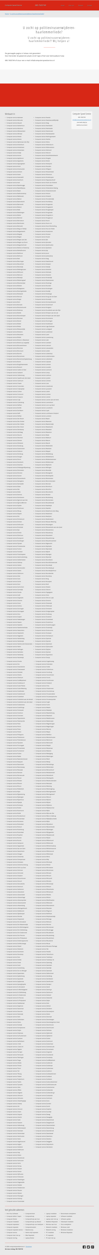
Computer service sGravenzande (16, 903)
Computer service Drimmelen (15, 470)
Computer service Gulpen (14, 617)
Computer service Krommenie (44, 318)
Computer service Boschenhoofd (16, 307)
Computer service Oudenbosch (16, 694)
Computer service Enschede (15, 527)
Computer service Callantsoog (15, 375)
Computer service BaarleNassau (16, 188)
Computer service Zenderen (44, 1008)
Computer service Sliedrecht (15, 949)
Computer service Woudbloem (45, 932)
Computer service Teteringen (15, 1057)
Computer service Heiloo (42, 142)
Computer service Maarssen (43, 421)
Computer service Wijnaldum (44, 824)
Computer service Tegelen (14, 1049)
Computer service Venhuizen (15, 1160)
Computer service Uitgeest (14, 1093)
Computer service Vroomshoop (45, 691)
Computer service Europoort (15, 538)
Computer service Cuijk (13, 400)
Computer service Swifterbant (15, 1041)
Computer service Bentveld (15, 226)
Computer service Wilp (42, 859)
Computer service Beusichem (15, 264)
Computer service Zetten (43, 1014)
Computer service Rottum (14, 827)
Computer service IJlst (41, 239)
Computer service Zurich (43, 1106)
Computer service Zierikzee (44, 1030)
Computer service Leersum (43, 345)
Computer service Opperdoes (44, 655)
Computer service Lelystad (43, 361)
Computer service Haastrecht (15, 633)
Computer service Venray (14, 1166)
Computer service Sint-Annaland (16, 922)
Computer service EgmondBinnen (17, 503)
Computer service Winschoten (44, 870)
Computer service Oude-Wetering (16, 688)
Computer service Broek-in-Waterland (18, 340)
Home (7, 14)
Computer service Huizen (42, 237)
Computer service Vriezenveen (45, 688)
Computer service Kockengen (43, 288)
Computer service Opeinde (43, 638)
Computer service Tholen (14, 1065)
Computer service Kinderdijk (43, 277)
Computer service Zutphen (43, 1109)
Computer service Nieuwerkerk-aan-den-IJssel (48, 527)
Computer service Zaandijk (43, 968)
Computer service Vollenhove (44, 669)
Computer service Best (13, 258)
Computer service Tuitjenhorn (15, 1079)
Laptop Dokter (29, 1238)
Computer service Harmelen (15, 652)
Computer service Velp (13, 1152)
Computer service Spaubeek (15, 979)
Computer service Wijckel (43, 802)
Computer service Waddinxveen (45, 718)
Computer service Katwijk (42, 267)
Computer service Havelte (42, 117)
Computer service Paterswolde (16, 721)
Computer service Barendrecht (16, 201)
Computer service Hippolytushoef (45, 180)
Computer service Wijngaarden (45, 832)
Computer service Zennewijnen (45, 1011)
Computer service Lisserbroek (44, 386)
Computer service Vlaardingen (15, 1179)
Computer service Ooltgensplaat (44, 611)
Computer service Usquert (14, 1114)
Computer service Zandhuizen (44, 981)
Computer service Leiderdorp (43, 353)
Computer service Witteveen (44, 903)
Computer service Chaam (14, 383)
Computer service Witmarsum (44, 892)
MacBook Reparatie (52, 1222)
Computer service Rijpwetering (16, 794)
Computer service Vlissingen (15, 1196)
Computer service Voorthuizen (45, 680)
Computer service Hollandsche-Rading (46, 188)
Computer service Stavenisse (15, 1008)
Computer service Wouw (43, 943)
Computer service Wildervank (44, 843)
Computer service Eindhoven (15, 508)
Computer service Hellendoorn (44, 144)
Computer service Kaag (42, 258)
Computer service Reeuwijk (15, 770)
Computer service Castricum (15, 381)
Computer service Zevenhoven (45, 1025)
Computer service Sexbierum (15, 889)
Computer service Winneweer (44, 867)
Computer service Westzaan (44, 783)
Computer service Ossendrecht (16, 667)
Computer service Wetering (44, 786)
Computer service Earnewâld (15, 484)
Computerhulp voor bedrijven (34, 1224)
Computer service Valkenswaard (16, 1128)
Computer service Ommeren (43, 608)
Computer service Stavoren (15, 1011)
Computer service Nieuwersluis (44, 530)
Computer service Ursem (14, 1112)
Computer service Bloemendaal (16, 283)
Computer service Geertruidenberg (17, 557)
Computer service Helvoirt (43, 153)
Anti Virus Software (12, 1213)
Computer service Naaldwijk (43, 505)
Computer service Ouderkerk (15, 696)
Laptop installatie (51, 1213)
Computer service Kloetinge (43, 283)
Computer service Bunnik (14, 353)
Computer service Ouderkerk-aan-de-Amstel (20, 699)
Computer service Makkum (43, 437)
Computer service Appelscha (15, 161)
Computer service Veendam (15, 1131)
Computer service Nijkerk (42, 552)
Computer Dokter (12, 1219)
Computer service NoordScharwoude (46, 562)
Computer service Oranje (42, 657)
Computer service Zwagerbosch (45, 1122)
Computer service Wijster (43, 838)
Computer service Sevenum (15, 886)
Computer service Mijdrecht (43, 465)
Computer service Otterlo (14, 675)
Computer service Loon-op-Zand (45, 405)
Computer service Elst (13, 516)
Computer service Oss (13, 664)
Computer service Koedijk (42, 291)
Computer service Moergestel (43, 473)
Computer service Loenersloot (44, 402)
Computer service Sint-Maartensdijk (17, 924)
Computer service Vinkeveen (15, 1177)
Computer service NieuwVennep (44, 538)
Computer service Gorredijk (15, 589)
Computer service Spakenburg (15, 976)
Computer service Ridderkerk (15, 789)
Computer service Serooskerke (16, 884)
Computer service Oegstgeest (43, 592)
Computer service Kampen (43, 264)
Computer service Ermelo (14, 532)
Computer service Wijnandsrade (45, 827)
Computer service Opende (43, 641)
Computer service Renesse (14, 772)
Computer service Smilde (14, 960)
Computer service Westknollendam (46, 780)
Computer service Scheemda (15, 856)
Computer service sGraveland (15, 892)
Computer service (12, 1232)
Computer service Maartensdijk (44, 424)
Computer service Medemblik (44, 446)
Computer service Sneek (14, 962)
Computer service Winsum (43, 875)
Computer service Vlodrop (14, 1198)
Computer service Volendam (44, 664)
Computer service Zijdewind (44, 1036)
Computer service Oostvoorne (44, 630)
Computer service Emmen (14, 522)
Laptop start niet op (52, 1219)
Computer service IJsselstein (43, 248)
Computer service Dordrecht (15, 462)
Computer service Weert (43, 759)
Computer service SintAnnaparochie (17, 941)
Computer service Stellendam (15, 1019)
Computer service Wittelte (43, 895)
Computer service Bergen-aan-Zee (17, 239)
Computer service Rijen (13, 791)
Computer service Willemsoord (45, 851)
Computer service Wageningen (45, 726)
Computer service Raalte (14, 756)
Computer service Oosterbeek (44, 619)
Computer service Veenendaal (15, 1133)
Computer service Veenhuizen (15, 1136)
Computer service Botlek (14, 313)
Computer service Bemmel (14, 218)
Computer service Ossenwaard (16, 669)
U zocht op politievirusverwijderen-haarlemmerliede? (27, 14)
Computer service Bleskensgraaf (16, 280)
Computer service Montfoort (43, 486)
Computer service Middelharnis (44, 457)
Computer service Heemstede (44, 128)
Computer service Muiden (42, 494)
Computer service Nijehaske (43, 546)
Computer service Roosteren (15, 821)
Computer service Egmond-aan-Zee (17, 500)
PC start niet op (50, 1238)
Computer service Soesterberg (15, 968)
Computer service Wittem (43, 897)
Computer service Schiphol (15, 875)
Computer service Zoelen (43, 1038)
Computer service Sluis (13, 957)
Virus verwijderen (66, 1224)
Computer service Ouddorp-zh (16, 683)
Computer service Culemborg (15, 402)
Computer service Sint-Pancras (16, 935)
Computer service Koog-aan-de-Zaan (46, 296)
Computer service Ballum (14, 199)
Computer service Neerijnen (43, 516)
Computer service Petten (14, 732)
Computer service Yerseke (43, 951)
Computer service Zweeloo (43, 1139)
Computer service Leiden (42, 351)
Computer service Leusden (43, 367)
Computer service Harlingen (15, 649)
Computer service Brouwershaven (17, 345)
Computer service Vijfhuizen (15, 1174)
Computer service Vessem (14, 1169)
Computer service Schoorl (14, 881)
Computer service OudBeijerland (16, 680)
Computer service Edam (14, 486)
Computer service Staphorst (15, 1006)
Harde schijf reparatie (31, 1232)
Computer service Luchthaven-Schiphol (47, 413)
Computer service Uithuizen (15, 1098)
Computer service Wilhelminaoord (46, 848)
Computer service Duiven (14, 476)
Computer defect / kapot (14, 1216)
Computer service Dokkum (14, 451)
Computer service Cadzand (15, 372)
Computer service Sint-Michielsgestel (17, 927)
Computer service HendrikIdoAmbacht (46, 155)
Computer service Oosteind (43, 617)
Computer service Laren (42, 334)
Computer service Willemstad (44, 854)
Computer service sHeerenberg (16, 905)
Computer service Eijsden (14, 505)
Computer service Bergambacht (16, 231)
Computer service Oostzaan (43, 633)
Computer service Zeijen (43, 1000)
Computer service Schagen (14, 854)
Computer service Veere (14, 1139)
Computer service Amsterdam (15, 150)
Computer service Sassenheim (15, 851)
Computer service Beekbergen (15, 212)
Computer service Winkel (43, 865)
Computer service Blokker (14, 286)
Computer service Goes (13, 579)
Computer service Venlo (14, 1163)
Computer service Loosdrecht (44, 408)
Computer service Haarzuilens (15, 630)
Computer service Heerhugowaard (45, 136)
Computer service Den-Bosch (15, 418)
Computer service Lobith (42, 391)
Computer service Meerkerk (43, 448)
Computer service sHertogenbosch (17, 908)
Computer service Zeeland (43, 995)
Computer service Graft (13, 595)
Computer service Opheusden (44, 646)
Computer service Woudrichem (45, 938)
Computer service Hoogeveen (44, 204)
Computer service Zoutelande (44, 1055)
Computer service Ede (13, 489)
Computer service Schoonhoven (16, 878)
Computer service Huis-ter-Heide (45, 229)
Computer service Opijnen (43, 649)
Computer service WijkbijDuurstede (46, 819)
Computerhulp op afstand (33, 1222)
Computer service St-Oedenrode (16, 995)
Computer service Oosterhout (44, 622)
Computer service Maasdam (43, 429)
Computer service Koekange (43, 294)
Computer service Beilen (14, 215)
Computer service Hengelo (43, 158)
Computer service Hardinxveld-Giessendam (19, 644)
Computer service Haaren (14, 622)
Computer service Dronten (14, 473)
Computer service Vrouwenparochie (46, 696)
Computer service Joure (42, 253)
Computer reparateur (13, 1224)
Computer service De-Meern (15, 410)
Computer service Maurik (42, 443)
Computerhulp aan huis (32, 1219)
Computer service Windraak (44, 862)
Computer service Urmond (14, 1109)
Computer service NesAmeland (44, 519)
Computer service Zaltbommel (44, 973)
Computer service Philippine (15, 734)
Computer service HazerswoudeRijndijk (46, 120)
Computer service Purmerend (15, 751)
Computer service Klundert (43, 286)
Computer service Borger (14, 299)
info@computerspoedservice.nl (82, 120)
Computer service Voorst (43, 677)
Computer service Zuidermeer (44, 1068)
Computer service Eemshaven (15, 497)
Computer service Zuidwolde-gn (45, 1093)
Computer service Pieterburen (15, 737)
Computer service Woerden (44, 908)
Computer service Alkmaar (14, 134)
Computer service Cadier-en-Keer (16, 370)
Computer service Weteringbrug (45, 789)
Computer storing (12, 1238)
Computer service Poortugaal (15, 745)
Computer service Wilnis (43, 856)
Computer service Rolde (14, 813)
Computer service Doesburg (15, 446)
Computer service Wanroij (43, 729)
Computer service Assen (14, 174)
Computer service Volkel (43, 667)
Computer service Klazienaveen (44, 280)
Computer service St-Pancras (15, 998)
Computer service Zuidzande (44, 1095)
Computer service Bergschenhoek (16, 245)
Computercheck (30, 1213)
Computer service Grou (13, 614)
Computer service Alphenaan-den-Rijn (18, 142)
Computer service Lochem (43, 394)
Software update (66, 1219)
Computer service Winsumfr (44, 878)
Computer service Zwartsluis (44, 1136)
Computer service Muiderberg (44, 497)
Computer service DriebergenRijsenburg (18, 467)
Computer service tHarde (14, 1063)
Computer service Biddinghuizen (16, 269)
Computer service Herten (42, 161)
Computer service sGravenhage (16, 897)
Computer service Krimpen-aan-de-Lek (46, 313)
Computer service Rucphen (15, 835)
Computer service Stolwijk (14, 1025)
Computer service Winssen (43, 873)
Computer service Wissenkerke (45, 889)
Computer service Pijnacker (15, 743)
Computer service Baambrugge (16, 185)
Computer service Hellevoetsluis (44, 147)
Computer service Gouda (14, 592)
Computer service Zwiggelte (44, 1141)
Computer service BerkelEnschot (16, 250)
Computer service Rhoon (14, 786)
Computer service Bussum (14, 367)
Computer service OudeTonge (15, 707)
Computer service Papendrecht (16, 718)
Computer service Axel (13, 182)
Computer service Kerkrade (43, 272)
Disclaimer (29, 1246)
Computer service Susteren (15, 1038)
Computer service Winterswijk (44, 884)
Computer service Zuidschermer (45, 1087)
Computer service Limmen (43, 381)
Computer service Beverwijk (15, 267)
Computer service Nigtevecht (43, 543)
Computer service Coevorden (15, 386)
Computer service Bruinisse (15, 348)
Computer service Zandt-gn (44, 989)
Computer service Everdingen (15, 541)
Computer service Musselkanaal (44, 503)
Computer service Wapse (43, 732)
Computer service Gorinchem (15, 587)
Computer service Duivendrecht (16, 478)
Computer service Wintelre (43, 881)
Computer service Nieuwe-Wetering (45, 522)
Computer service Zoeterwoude (45, 1046)
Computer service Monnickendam (45, 481)
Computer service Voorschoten (45, 675)
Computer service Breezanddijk (16, 329)
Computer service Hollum (42, 193)
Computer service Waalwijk (44, 710)
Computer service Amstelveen (15, 147)
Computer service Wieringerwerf (45, 794)
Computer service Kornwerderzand (45, 302)
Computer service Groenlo (14, 600)
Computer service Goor (13, 584)
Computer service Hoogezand (44, 207)
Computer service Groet (14, 603)
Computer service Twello (14, 1082)
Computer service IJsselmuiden (44, 245)
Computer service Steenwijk (15, 1014)
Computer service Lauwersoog (44, 337)
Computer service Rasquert (15, 762)
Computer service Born (13, 302)
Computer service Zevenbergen (45, 1019)
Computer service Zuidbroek (44, 1063)
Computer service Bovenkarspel (16, 315)
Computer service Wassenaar (44, 748)
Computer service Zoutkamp (44, 1057)
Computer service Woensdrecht (45, 905)
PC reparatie (49, 1235)
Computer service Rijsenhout (15, 800)
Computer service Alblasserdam (16, 131)
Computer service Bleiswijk (15, 277)
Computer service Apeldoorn (15, 158)
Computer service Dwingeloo (15, 481)
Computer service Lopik (42, 410)
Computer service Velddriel (15, 1147)
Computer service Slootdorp (15, 954)
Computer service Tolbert (14, 1076)
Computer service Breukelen (15, 334)
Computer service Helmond (43, 150)
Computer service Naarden (43, 508)
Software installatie (66, 1216)
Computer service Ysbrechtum (44, 954)
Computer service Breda (14, 326)
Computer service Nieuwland (43, 535)
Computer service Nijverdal (43, 557)
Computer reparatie (12, 1227)
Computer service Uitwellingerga (16, 1101)
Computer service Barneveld (15, 204)
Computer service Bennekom (15, 220)
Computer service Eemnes (14, 494)
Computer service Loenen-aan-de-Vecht (47, 400)
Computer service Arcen (14, 166)
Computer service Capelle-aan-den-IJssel (18, 378)
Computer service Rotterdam (15, 824)
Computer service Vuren (43, 705)
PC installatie (50, 1232)
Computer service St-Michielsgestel (17, 989)
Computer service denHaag (15, 432)
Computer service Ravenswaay (16, 767)
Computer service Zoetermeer (44, 1044)
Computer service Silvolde (14, 916)
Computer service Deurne (14, 435)
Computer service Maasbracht (44, 427)
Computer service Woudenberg (45, 935)
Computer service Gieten (14, 570)
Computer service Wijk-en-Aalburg (46, 816)
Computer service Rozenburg (15, 829)
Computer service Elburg (14, 511)
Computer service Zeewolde (44, 998)
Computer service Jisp (41, 250)
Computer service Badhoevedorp (16, 193)
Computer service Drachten (15, 465)
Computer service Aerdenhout (15, 125)
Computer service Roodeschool (16, 816)
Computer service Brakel (14, 324)
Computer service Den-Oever (15, 427)
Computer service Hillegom (43, 169)
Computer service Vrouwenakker (45, 694)
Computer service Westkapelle (44, 778)
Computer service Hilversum (43, 174)
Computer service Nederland (43, 513)
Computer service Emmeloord (15, 519)
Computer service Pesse (14, 729)
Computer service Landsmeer (43, 332)
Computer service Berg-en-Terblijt (16, 229)
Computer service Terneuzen (15, 1055)
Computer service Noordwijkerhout (45, 570)
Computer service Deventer (15, 437)
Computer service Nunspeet (43, 581)
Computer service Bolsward (15, 294)
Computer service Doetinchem (16, 448)
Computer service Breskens (15, 332)
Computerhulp (29, 1216)
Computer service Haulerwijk (15, 657)
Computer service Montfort (43, 489)
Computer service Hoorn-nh (43, 223)
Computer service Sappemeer (15, 846)
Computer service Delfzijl (14, 416)
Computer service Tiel (13, 1071)
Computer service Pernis (14, 726)
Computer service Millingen (43, 467)
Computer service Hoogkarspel (44, 210)
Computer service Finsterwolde (16, 546)
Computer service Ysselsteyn (44, 957)
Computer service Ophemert (43, 644)
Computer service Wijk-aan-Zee (45, 813)
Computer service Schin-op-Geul (16, 867)
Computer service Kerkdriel (43, 269)
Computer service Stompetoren (16, 1027)
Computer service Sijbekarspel (15, 913)
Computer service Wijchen (43, 800)
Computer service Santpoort (15, 843)
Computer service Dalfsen (14, 405)
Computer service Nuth (42, 584)
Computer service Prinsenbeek (16, 748)
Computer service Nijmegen (43, 554)
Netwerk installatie (51, 1227)
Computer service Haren (14, 646)
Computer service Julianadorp (44, 256)
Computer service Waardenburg (45, 713)
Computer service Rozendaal (15, 832)
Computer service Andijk (14, 153)
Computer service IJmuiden (43, 242)
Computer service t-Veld (14, 1044)
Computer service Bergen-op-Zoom (17, 242)
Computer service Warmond (44, 740)
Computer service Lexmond (43, 370)
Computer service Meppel (42, 451)
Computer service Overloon (15, 713)
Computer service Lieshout (43, 375)
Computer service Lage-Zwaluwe (44, 326)
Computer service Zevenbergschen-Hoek (48, 1022)
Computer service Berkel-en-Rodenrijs (18, 248)
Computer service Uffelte (14, 1090)
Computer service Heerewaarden (45, 134)
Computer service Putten (14, 753)
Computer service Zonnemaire (44, 1049)
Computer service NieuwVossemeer (45, 541)
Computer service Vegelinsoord (16, 1141)
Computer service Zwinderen (44, 1147)
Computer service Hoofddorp (44, 201)
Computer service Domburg (15, 454)
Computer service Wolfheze (44, 913)
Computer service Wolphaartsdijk (45, 916)
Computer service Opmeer (43, 652)
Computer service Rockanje (15, 805)
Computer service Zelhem (43, 1006)
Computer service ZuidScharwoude (46, 1084)
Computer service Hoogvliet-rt (44, 215)
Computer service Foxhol (14, 549)
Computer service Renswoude (15, 775)
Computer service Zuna (42, 1101)
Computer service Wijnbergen (44, 829)
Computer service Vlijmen (14, 1193)
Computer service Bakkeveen (15, 196)
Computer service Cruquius (15, 397)
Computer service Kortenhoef (44, 305)
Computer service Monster (43, 484)
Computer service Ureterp (14, 1103)
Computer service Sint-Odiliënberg (17, 930)
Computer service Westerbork (44, 775)
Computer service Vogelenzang (45, 661)
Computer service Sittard (14, 946)
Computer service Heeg (42, 123)
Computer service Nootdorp (43, 576)
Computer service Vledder (14, 1185)
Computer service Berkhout (15, 253)
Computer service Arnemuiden (16, 169)
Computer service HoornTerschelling (46, 226)
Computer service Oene (42, 595)
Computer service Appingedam (16, 163)
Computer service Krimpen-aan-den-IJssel (47, 315)
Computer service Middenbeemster (45, 459)
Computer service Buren (14, 361)
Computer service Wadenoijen (44, 721)
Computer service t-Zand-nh (15, 1046)
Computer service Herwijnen (43, 163)
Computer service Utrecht (14, 1117)
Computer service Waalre (43, 707)
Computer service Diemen (14, 440)
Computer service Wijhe (43, 810)
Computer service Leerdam (43, 342)
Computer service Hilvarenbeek (44, 172)
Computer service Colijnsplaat (15, 389)
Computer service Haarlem (14, 625)
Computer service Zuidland (44, 1076)
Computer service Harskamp (15, 655)
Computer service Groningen (15, 608)
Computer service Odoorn (43, 589)
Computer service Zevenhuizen (45, 1027)
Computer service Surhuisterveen (16, 1036)
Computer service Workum (43, 922)
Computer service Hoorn (42, 220)
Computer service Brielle (14, 337)
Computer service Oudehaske (15, 691)
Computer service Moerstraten (44, 478)
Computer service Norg (42, 579)
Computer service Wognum (44, 911)
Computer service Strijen (14, 1030)
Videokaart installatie (67, 1222)
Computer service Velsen (14, 1155)
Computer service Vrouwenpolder (46, 699)
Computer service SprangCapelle (16, 984)
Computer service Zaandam (44, 965)
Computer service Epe (13, 530)
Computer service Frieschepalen (16, 554)
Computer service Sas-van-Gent (16, 848)
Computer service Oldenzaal (43, 606)
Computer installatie (13, 1222)
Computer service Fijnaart (14, 543)
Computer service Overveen (15, 715)
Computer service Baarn (14, 191)
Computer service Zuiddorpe (44, 1065)
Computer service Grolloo (14, 606)
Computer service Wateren (43, 751)
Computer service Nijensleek (43, 549)
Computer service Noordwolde (44, 573)
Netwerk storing (51, 1230)
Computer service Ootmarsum (44, 636)
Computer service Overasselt (15, 710)
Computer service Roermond (15, 810)
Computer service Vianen (14, 1171)
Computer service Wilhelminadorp (46, 846)
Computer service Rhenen (14, 783)
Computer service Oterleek (14, 672)
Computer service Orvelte (14, 661)
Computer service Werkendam (44, 767)
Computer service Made (42, 435)
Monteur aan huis (51, 1224)
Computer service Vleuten (14, 1190)
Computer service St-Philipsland (16, 1000)
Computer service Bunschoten (15, 356)
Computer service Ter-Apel (14, 1052)
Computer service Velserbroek (15, 1158)
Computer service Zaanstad (44, 970)
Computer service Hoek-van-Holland (46, 182)
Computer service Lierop (42, 372)
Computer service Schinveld (15, 873)
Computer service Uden (14, 1087)
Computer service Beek (13, 210)
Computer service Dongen (14, 457)
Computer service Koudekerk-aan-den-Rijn (48, 310)
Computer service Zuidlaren (44, 1079)
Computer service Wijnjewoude (45, 835)
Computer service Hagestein (15, 636)
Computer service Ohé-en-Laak (44, 598)
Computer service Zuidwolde (44, 1090)
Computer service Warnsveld (44, 743)
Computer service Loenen (42, 397)
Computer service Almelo (14, 136)
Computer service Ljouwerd (43, 389)
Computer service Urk (13, 1106)
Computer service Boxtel (14, 321)
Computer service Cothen (14, 391)
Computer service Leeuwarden (44, 348)
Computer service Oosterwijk (43, 627)
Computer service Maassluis (43, 432)
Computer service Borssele (14, 305)
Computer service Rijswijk (14, 802)
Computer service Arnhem (14, 172)
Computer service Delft (13, 413)
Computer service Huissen (43, 234)
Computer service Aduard (14, 123)
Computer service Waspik (43, 745)
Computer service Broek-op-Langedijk (18, 342)
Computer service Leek (42, 340)
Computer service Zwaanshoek (45, 1120)
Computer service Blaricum (15, 275)
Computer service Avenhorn (15, 180)
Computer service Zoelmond (44, 1041)
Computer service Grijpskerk (15, 598)
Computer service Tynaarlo (15, 1084)
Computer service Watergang (44, 753)
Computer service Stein (13, 1017)
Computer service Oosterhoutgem (45, 625)
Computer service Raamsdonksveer (17, 759)
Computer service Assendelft (15, 177)
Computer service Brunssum (15, 351)
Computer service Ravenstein (15, 764)
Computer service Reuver (14, 778)
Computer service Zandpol (43, 984)
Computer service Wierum (43, 797)
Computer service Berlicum (15, 256)
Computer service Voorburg (44, 672)
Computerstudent (30, 1227)
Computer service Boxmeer (15, 318)
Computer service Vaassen (14, 1122)
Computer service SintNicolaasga (16, 943)
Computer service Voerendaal (15, 1201)
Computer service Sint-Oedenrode (17, 932)
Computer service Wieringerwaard (46, 791)
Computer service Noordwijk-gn (44, 568)
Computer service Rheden (14, 780)
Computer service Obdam (42, 587)
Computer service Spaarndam (15, 973)
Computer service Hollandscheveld (45, 191)
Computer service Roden (14, 808)
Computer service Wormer (43, 924)
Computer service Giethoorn (15, 573)
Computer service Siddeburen (15, 911)
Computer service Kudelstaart (44, 324)
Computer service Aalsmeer (15, 117)
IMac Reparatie (29, 1235)
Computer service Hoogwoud (44, 218)
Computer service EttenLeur (15, 535)
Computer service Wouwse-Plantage (46, 946)
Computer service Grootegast (15, 611)
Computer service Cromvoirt (15, 394)
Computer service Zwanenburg (45, 1128)
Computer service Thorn (14, 1068)
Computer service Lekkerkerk (43, 359)
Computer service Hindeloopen (44, 177)
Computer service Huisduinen (44, 231)
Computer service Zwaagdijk (44, 1117)
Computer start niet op (13, 1235)
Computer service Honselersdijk (44, 199)
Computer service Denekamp (15, 429)
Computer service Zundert (43, 1103)
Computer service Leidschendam (45, 356)
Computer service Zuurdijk (43, 1112)
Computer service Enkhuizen (15, 524)
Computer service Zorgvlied (44, 1052)
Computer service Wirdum (43, 886)
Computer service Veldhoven (15, 1149)
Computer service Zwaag (43, 1114)
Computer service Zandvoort (44, 992)
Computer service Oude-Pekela (16, 686)
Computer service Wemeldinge (45, 764)
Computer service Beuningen (15, 261)
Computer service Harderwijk (15, 641)
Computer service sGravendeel (16, 895)
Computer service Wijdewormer (45, 808)
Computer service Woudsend (44, 941)
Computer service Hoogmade (43, 212)
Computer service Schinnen (15, 870)
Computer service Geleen (14, 565)
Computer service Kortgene (43, 307)
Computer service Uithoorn (15, 1095)
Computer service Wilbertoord (44, 840)
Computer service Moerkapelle (44, 476)
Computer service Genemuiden (16, 568)
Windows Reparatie (66, 1232)
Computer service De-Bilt (14, 408)
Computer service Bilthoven (15, 272)
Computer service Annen (14, 155)
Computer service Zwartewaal (44, 1133)
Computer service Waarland (44, 715)
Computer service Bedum (14, 207)
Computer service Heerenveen (44, 131)
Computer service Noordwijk (43, 565)
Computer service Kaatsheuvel (44, 261)
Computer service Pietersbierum (16, 740)
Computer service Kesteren (43, 275)
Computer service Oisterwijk (43, 603)
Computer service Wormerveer (45, 927)
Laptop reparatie (51, 1216)
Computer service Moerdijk (43, 470)
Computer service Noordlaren (44, 560)
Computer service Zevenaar (44, 1017)
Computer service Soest (14, 965)
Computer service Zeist (42, 1003)
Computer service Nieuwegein (44, 524)
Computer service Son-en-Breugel (17, 970)
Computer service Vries (42, 686)
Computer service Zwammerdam (45, 1125)
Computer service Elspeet (14, 513)
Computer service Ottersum (15, 677)
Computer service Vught (43, 702)
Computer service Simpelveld (15, 919)
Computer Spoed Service (13, 5)
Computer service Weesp (43, 762)
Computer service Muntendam (44, 500)
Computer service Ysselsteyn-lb (45, 960)
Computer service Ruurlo (14, 840)
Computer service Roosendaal (15, 819)
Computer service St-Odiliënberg (16, 992)
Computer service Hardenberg (15, 638)
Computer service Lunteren (43, 416)
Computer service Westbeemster (45, 772)
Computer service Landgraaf (43, 329)
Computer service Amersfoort (15, 144)
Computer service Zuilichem (44, 1098)
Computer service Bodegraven (15, 288)
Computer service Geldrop (14, 562)
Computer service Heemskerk (43, 125)
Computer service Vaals (13, 1120)
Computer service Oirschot (43, 600)
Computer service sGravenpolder (16, 900)
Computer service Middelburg (44, 454)
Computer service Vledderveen (16, 1188)
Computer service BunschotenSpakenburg (19, 359)
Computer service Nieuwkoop (44, 532)
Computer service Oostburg (43, 614)
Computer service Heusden (43, 166)
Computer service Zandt (43, 987)
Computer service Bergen (14, 237)
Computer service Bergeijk (14, 234)
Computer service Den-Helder (15, 424)
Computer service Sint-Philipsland (17, 938)
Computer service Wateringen (44, 756)
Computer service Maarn (42, 418)
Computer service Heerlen (42, 139)
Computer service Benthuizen (15, 223)
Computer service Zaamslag (44, 962)
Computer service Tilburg (14, 1074)
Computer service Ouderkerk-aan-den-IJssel (19, 702)
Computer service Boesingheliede (16, 291)
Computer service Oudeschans (16, 705)
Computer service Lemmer (43, 364)
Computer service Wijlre (43, 821)
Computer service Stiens (14, 1022)
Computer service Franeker (15, 552)
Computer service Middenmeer (44, 462)
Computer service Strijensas (15, 1033)
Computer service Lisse (42, 383)
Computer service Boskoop (15, 310)
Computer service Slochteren (15, 951)
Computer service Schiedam (15, 862)
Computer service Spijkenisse (15, 981)
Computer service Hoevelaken (44, 185)
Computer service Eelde (14, 492)
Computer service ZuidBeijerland (45, 1060)
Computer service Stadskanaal (15, 1003)
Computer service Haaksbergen (16, 619)
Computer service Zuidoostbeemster (46, 1082)
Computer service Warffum (43, 734)
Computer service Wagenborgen (45, 724)
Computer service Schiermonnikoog (17, 865)
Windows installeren (67, 1230)
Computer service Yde (42, 949)
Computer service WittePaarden (45, 900)
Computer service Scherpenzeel (16, 859)
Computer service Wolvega (43, 919)
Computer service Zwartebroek (45, 1131)
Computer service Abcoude (15, 120)
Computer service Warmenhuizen (45, 737)
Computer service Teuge (14, 1060)
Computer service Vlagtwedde (15, 1182)
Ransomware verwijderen (68, 1213)
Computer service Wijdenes (44, 805)
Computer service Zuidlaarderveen (46, 1074)
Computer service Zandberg (44, 976)
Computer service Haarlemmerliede (17, 627)
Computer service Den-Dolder (15, 421)
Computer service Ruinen (14, 838)
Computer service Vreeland (44, 683)
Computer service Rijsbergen (15, 797)
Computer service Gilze (13, 576)
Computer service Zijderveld (44, 1033)
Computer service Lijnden (42, 378)
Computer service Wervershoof (45, 770)
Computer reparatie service (15, 1230)
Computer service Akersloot (15, 128)
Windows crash (65, 1227)
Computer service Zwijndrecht (44, 1144)
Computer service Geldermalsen (16, 560)
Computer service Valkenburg (15, 1125)
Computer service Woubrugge (44, 930)
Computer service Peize (13, 724)
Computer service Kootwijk (43, 299)
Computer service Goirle (14, 581)
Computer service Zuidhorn (44, 1071)
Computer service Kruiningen (43, 321)
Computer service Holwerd (43, 196)
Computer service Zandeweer (44, 979)
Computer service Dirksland (15, 443)
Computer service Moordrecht (44, 492)
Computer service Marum (42, 440)
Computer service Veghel (14, 1144)
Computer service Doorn (14, 459)
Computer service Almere (14, 139)
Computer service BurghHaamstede (17, 364)
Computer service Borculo (14, 296)
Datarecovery (29, 1230)
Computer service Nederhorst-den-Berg (46, 511)
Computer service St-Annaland (16, 987)
